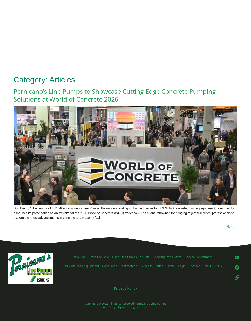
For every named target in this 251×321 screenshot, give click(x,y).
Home (170, 266)
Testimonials (128, 266)
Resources (109, 266)
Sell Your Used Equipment (80, 266)
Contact (194, 266)
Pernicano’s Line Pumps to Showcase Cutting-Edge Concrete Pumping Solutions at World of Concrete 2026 (115, 95)
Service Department (198, 257)
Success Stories (152, 266)
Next (231, 226)
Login (182, 266)
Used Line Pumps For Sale (131, 257)
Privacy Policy (125, 288)
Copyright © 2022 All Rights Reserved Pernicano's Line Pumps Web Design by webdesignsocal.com (125, 305)
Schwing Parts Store (167, 257)
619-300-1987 (212, 266)
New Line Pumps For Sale (90, 257)
